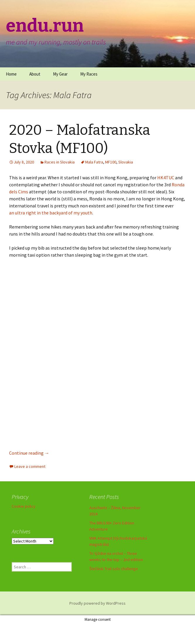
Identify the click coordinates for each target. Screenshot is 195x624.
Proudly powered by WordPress (97, 603)
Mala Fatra (94, 162)
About (34, 74)
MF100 (110, 162)
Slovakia (125, 162)
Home (11, 74)
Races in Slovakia (60, 162)
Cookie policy (23, 506)
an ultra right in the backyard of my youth (50, 213)
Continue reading (29, 453)
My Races (89, 74)
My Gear (60, 74)
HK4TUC (165, 177)
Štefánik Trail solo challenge (113, 568)
